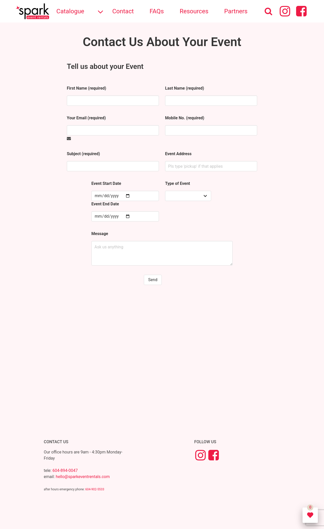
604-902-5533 (94, 489)
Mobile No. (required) (184, 117)
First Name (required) (86, 88)
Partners (235, 11)
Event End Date (105, 204)
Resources (194, 11)
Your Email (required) (86, 117)
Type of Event (177, 183)
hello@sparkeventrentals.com (83, 476)
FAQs (156, 11)
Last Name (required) (184, 88)
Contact (123, 11)
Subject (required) (83, 153)
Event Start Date (106, 183)
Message (99, 233)
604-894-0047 (65, 470)
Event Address (178, 153)
